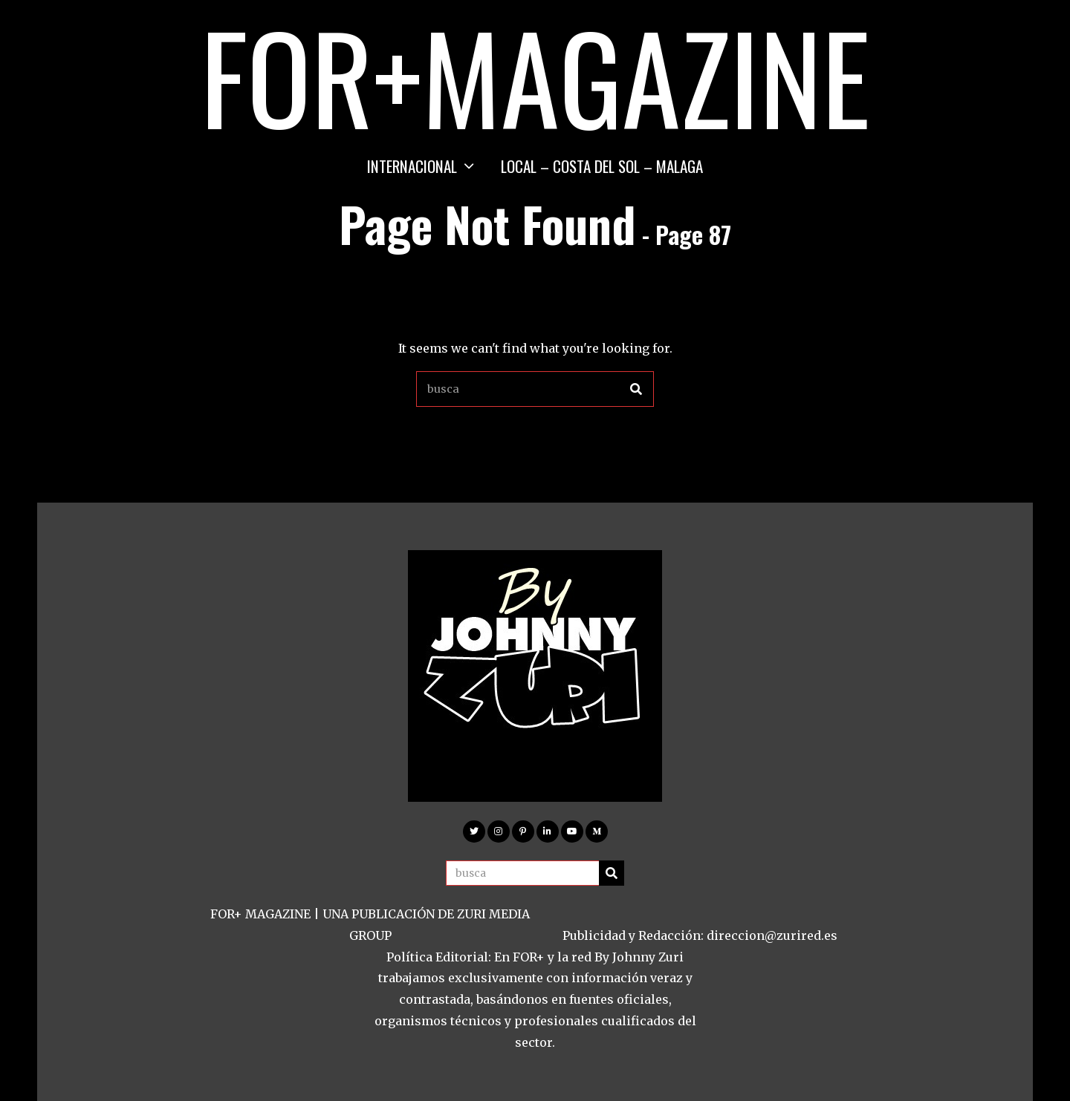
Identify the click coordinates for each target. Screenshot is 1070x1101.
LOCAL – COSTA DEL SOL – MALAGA (602, 165)
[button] (636, 389)
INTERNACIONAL (412, 165)
